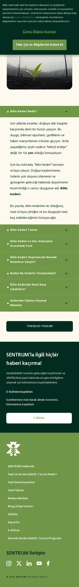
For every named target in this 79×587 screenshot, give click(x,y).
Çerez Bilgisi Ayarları (39, 31)
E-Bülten (39, 418)
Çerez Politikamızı (25, 17)
